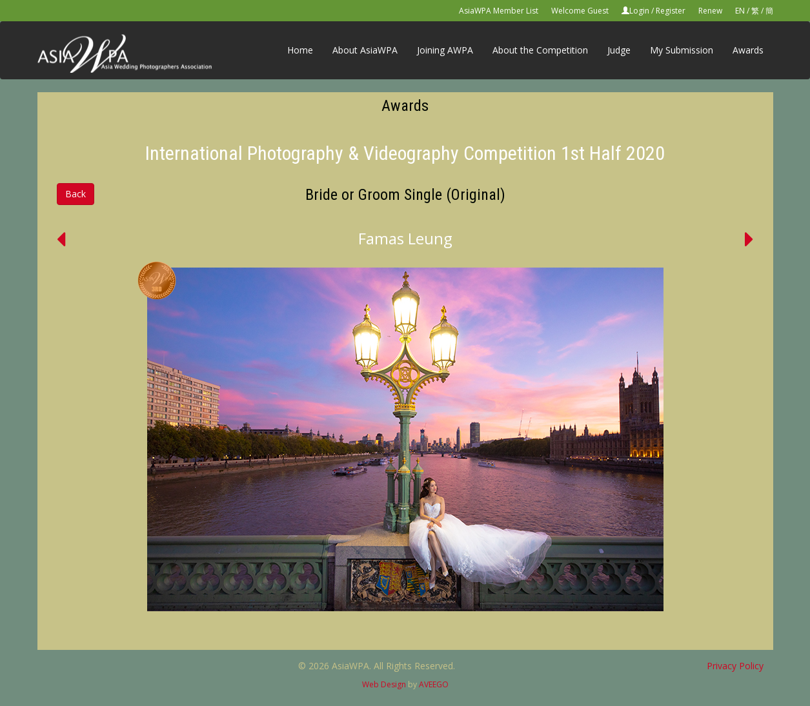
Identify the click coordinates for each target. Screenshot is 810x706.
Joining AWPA (445, 50)
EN (740, 10)
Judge (619, 50)
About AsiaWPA (365, 50)
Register (670, 10)
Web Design (384, 684)
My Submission (681, 50)
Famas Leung (405, 238)
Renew (710, 10)
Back (75, 194)
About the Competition (540, 50)
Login (639, 10)
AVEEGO (434, 684)
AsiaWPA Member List (498, 10)
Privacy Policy (735, 666)
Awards (748, 50)
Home (300, 50)
